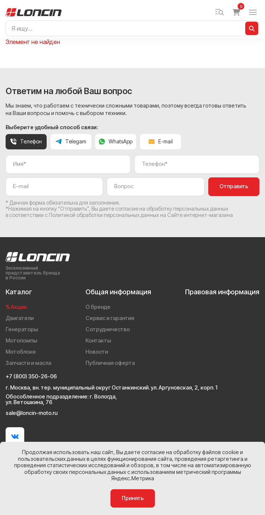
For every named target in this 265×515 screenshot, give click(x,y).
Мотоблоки (20, 351)
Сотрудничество (107, 329)
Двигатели (20, 318)
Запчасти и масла (28, 363)
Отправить (233, 186)
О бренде (97, 307)
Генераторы (22, 329)
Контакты (98, 340)
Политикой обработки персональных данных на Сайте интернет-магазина (141, 215)
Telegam (71, 141)
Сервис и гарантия (109, 318)
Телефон (26, 141)
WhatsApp (115, 141)
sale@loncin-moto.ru (31, 413)
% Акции (16, 307)
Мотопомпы (21, 340)
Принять (133, 498)
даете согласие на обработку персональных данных (163, 208)
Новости (96, 351)
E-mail (161, 141)
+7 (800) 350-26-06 (31, 376)
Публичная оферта (110, 363)
